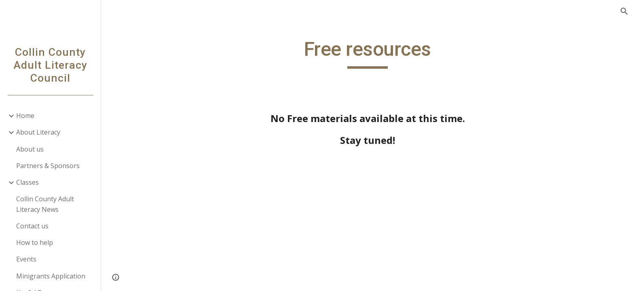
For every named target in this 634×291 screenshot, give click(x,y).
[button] (624, 11)
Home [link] (25, 115)
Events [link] (26, 259)
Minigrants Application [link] (50, 276)
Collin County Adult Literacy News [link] (45, 203)
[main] (367, 53)
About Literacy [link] (38, 132)
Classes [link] (27, 182)
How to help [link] (34, 242)
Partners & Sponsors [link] (48, 165)
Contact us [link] (32, 225)
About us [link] (30, 149)
